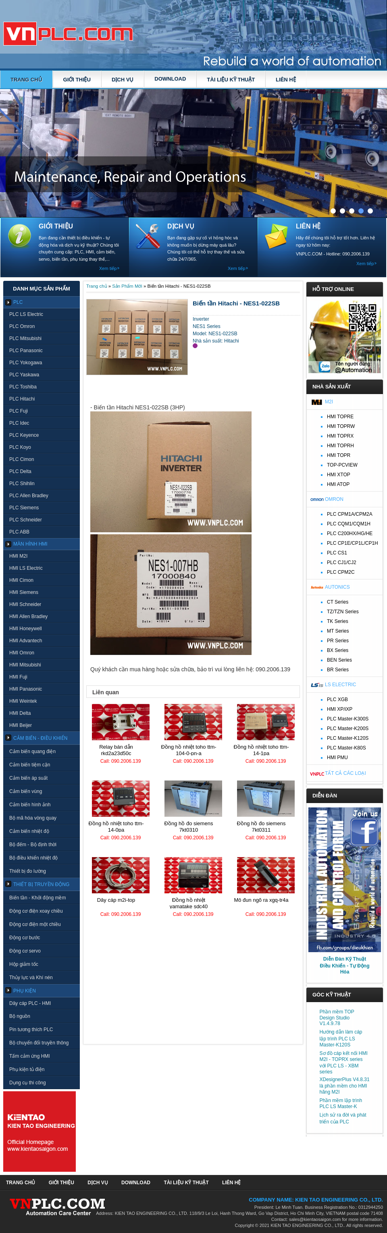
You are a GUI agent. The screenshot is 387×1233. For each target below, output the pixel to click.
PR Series (338, 640)
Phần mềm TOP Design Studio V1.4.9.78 (337, 1017)
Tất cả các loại (345, 773)
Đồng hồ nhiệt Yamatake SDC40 (189, 903)
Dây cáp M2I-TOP (116, 900)
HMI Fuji (18, 677)
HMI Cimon (21, 580)
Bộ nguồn (19, 1016)
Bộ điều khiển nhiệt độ (33, 858)
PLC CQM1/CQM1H (348, 524)
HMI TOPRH (340, 445)
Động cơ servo (25, 951)
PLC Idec (19, 423)
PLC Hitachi (22, 399)
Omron (334, 499)
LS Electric (340, 684)
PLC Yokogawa (25, 362)
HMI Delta (20, 713)
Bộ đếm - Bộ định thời (32, 844)
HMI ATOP (338, 484)
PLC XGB (337, 699)
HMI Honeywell (25, 628)
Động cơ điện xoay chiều (36, 911)
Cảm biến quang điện (32, 751)
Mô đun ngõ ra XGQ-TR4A (261, 900)
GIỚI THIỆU (77, 80)
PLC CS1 (337, 553)
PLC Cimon (21, 459)
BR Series (338, 670)
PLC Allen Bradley (28, 495)
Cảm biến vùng (25, 791)
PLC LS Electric (26, 314)
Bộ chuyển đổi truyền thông (39, 1043)
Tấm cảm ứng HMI (29, 1056)
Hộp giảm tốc (23, 964)
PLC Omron (22, 326)
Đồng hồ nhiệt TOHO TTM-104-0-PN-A (188, 750)
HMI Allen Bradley (28, 616)
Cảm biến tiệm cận (29, 765)
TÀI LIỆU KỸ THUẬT (231, 80)
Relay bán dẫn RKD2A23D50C (116, 750)
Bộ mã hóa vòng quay (32, 818)
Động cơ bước (24, 937)
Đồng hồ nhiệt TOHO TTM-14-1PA (261, 750)
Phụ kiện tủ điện (26, 1069)
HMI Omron (21, 653)
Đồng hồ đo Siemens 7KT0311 (261, 826)
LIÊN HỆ (286, 80)
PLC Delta (20, 471)
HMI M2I (18, 556)
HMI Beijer (20, 725)
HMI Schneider (25, 604)
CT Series (337, 602)
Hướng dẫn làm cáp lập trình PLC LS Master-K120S (341, 1038)
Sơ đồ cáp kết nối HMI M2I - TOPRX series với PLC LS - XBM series (344, 1062)
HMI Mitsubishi (25, 665)
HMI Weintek (23, 701)
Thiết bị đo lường (27, 871)
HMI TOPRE (340, 416)
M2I (329, 402)
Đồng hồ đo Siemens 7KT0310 (188, 826)
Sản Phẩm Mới (127, 286)
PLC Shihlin (22, 483)
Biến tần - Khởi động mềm (37, 898)
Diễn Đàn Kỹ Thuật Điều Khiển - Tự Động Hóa (345, 965)
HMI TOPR (338, 455)
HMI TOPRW (341, 426)
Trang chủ (26, 80)
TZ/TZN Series (343, 611)
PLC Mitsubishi (25, 338)
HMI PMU (337, 757)
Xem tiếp (108, 268)
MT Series (338, 631)
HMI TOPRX (340, 436)
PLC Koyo (20, 447)
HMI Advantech (25, 640)
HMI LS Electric (26, 568)
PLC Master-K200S (347, 728)
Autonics (337, 587)
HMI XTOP (338, 474)
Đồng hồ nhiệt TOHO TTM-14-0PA (116, 826)
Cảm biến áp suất (28, 778)
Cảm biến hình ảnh (29, 804)
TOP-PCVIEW (342, 465)
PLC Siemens (24, 508)
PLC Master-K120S (347, 738)
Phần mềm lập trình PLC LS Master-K (341, 1103)
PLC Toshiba (23, 387)
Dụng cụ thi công (27, 1083)
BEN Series (339, 660)
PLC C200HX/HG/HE (349, 533)
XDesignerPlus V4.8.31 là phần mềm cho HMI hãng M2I (345, 1086)
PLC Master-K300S (347, 719)
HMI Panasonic (25, 689)
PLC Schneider (25, 520)
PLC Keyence (24, 435)
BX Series (337, 650)
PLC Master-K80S (346, 748)
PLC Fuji (18, 411)
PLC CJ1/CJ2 (341, 562)
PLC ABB (19, 532)
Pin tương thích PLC (31, 1029)
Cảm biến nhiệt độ (29, 831)
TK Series (337, 621)
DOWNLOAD (170, 79)
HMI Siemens (23, 592)
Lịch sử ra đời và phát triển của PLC (343, 1118)
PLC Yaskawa (24, 375)
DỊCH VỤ (122, 80)
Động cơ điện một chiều (35, 924)
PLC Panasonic (26, 350)
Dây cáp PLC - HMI (30, 1003)
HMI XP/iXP (339, 709)
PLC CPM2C (341, 572)
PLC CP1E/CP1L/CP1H (352, 543)
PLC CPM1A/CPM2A (349, 514)
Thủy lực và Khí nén (31, 977)
